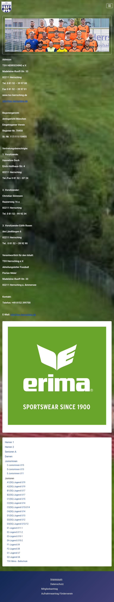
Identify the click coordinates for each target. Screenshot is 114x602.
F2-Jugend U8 (13, 549)
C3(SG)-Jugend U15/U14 (18, 507)
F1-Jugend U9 (13, 544)
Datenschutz (57, 584)
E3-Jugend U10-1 (15, 536)
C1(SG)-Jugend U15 (16, 499)
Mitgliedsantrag (49, 588)
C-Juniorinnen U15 (15, 465)
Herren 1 (9, 442)
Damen (8, 456)
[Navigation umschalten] (109, 6)
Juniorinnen (11, 461)
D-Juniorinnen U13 (15, 469)
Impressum (56, 579)
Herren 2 (9, 447)
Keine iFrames (15, 6)
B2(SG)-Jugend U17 (16, 495)
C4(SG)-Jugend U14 (16, 511)
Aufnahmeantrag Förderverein (57, 593)
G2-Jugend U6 (13, 557)
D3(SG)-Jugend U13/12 (17, 524)
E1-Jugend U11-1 (15, 528)
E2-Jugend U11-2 (15, 532)
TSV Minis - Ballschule (17, 561)
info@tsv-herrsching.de (15, 101)
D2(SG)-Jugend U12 (16, 520)
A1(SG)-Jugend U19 (16, 482)
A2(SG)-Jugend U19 (16, 486)
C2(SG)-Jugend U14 (16, 503)
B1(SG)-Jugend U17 (16, 490)
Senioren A (10, 451)
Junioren (9, 478)
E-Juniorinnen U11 (15, 473)
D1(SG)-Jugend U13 (16, 515)
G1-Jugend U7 (13, 553)
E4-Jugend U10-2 (15, 540)
